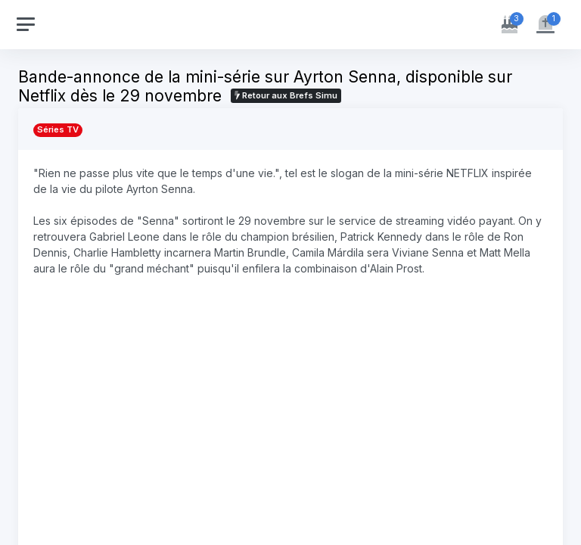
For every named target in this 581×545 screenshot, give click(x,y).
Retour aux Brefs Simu (286, 95)
